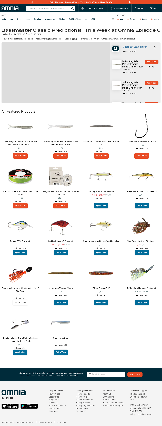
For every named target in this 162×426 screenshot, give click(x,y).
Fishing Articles (82, 397)
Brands (143, 19)
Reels (27, 19)
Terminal (37, 19)
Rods (19, 19)
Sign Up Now (134, 374)
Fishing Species (83, 402)
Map (120, 19)
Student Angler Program (113, 405)
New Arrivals (54, 394)
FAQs (132, 400)
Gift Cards (53, 411)
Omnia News (108, 397)
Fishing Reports (83, 394)
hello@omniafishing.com (141, 414)
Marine (62, 19)
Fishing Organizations (85, 405)
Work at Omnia (109, 400)
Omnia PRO (81, 411)
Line (11, 19)
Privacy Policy (61, 422)
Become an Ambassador (114, 402)
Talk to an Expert (137, 394)
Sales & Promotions (57, 405)
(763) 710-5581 (137, 411)
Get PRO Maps (74, 19)
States (131, 19)
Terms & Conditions (45, 422)
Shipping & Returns (138, 397)
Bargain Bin (54, 400)
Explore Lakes (82, 408)
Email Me (20, 302)
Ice (86, 19)
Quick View (101, 205)
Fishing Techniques (84, 400)
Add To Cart (151, 62)
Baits (4, 19)
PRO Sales (53, 402)
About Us (107, 394)
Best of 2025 (54, 408)
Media (155, 19)
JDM (93, 19)
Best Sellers (54, 397)
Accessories (50, 19)
